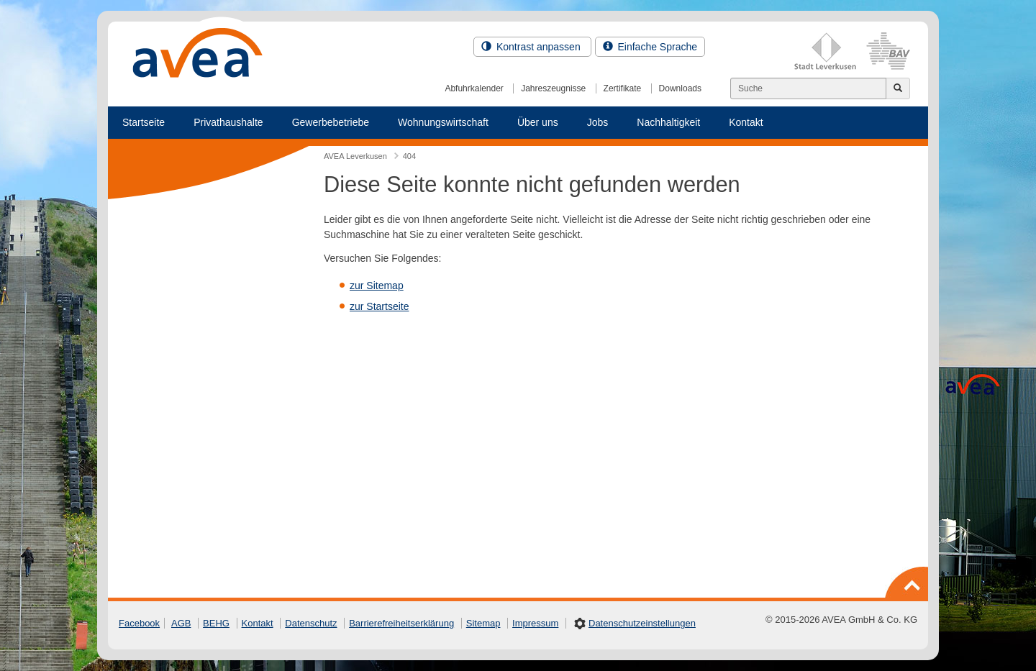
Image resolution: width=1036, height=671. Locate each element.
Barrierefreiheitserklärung (401, 623)
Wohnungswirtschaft (443, 122)
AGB (181, 623)
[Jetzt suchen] (898, 88)
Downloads (680, 88)
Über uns (537, 122)
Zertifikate (623, 88)
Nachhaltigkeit (668, 122)
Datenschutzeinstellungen (642, 623)
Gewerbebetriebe (330, 122)
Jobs (598, 122)
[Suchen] (808, 88)
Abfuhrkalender (474, 88)
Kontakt (746, 122)
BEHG (216, 623)
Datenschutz (311, 623)
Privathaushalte (228, 122)
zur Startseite (379, 306)
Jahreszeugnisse (553, 88)
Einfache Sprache (650, 47)
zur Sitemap (377, 285)
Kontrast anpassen (532, 47)
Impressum (535, 623)
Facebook (139, 623)
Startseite (143, 122)
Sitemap (483, 623)
